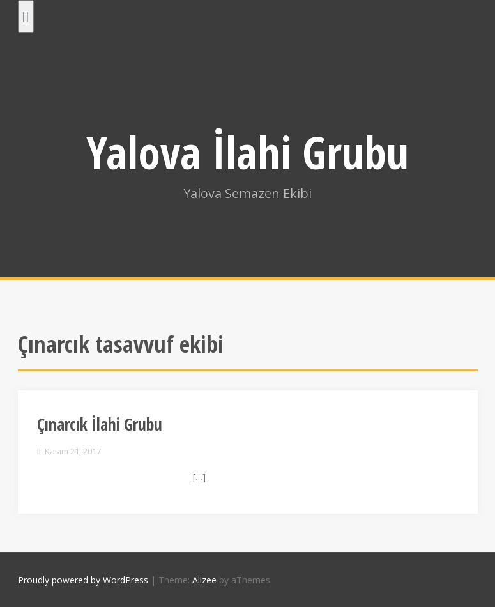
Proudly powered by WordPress (83, 580)
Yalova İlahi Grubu (247, 152)
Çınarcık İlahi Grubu (99, 424)
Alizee (204, 580)
